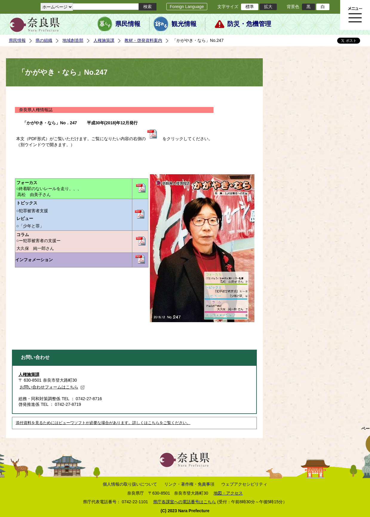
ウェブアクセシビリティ (244, 484)
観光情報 (183, 23)
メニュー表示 (355, 15)
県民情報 (127, 23)
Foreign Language (187, 6)
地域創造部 (72, 40)
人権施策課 (103, 40)
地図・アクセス (228, 493)
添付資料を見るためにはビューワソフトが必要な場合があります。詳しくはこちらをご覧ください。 (103, 423)
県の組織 (44, 40)
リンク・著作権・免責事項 (189, 484)
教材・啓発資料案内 (143, 40)
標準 (249, 6)
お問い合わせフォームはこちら (52, 387)
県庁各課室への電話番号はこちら (184, 501)
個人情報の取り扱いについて (130, 484)
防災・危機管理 (249, 23)
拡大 (268, 6)
